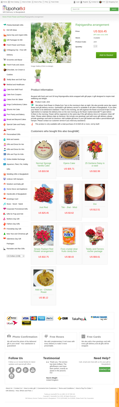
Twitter (19, 370)
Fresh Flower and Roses (16, 17)
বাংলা (103, 2)
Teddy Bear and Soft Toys (16, 80)
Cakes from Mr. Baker (15, 99)
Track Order (55, 2)
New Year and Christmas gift (17, 234)
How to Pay (38, 2)
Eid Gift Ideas (12, 30)
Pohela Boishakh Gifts (15, 25)
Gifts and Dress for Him (15, 149)
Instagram (12, 376)
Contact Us (95, 2)
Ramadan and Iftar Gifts (16, 249)
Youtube (33, 370)
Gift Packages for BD (15, 40)
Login (77, 2)
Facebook (12, 370)
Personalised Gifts (13, 134)
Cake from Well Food (15, 89)
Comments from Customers (47, 388)
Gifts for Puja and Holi (15, 214)
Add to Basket (106, 55)
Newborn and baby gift (15, 184)
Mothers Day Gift (13, 219)
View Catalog (14, 2)
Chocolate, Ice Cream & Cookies (16, 72)
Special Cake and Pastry (16, 124)
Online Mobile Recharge (16, 159)
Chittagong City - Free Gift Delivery (16, 52)
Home (5, 2)
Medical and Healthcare (15, 85)
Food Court (11, 129)
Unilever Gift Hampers (15, 179)
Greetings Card (12, 199)
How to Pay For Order (83, 388)
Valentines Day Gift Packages (14, 241)
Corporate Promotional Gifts (17, 209)
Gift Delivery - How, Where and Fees (18, 391)
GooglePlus (26, 370)
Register (85, 2)
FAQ (46, 2)
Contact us (104, 369)
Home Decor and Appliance (17, 189)
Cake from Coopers (14, 94)
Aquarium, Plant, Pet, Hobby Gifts (17, 166)
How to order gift (29, 388)
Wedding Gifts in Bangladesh (17, 174)
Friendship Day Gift (14, 229)
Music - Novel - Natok (15, 204)
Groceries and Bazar (14, 60)
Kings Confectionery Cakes (17, 104)
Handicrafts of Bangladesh (17, 194)
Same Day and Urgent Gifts (17, 35)
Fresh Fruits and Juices (15, 65)
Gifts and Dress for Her (15, 144)
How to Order (26, 2)
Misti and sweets (13, 139)
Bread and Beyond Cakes (16, 119)
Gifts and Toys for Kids (15, 154)
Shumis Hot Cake (13, 109)
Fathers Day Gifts (13, 224)
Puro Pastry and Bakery (16, 114)
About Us (9, 388)
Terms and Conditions (66, 388)
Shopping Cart (113, 2)
